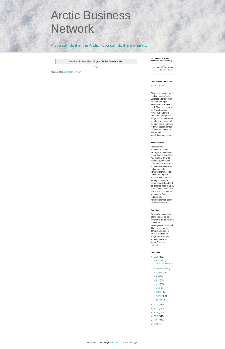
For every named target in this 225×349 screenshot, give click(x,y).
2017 (156, 308)
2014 (156, 320)
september (161, 268)
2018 (156, 304)
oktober (159, 260)
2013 (156, 324)
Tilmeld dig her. (157, 85)
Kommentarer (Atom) (71, 72)
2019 (156, 257)
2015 (156, 316)
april (158, 288)
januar (159, 300)
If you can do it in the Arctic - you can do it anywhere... (99, 45)
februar (159, 296)
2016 (156, 312)
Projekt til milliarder (164, 264)
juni (158, 280)
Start (96, 67)
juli (157, 276)
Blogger (134, 342)
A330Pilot (116, 342)
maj (158, 284)
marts (159, 292)
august (159, 272)
